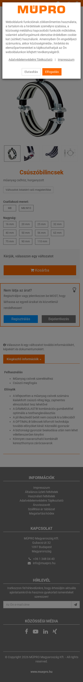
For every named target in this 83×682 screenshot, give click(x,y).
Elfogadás (52, 72)
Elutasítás (31, 72)
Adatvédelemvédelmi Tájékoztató (30, 59)
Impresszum (66, 59)
